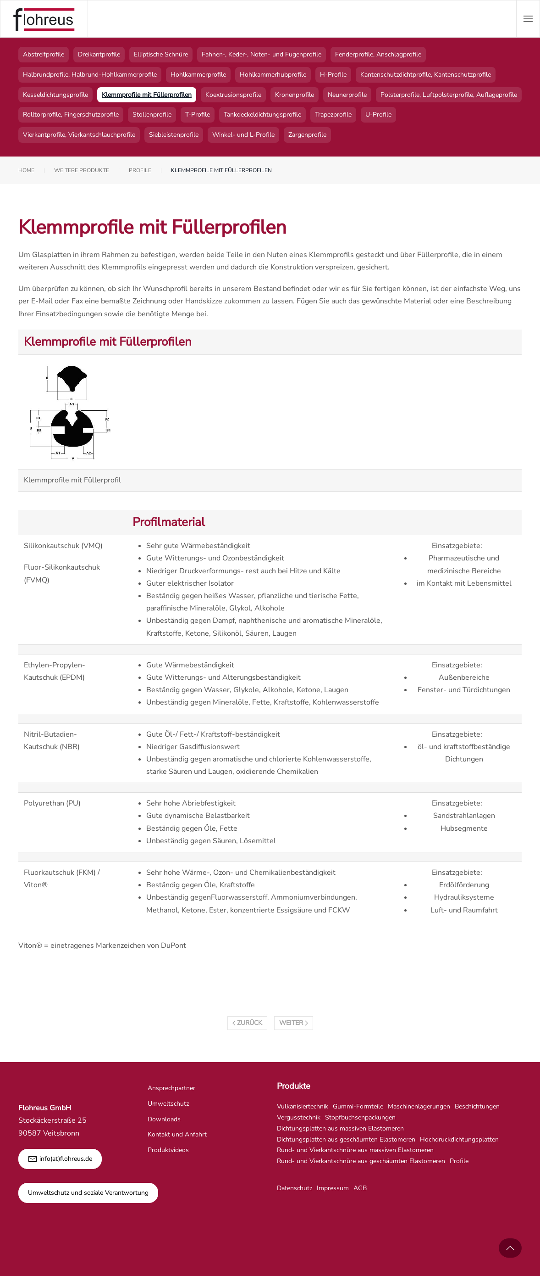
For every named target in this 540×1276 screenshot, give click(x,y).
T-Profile (197, 114)
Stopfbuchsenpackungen (360, 1117)
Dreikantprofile (99, 54)
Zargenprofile (307, 134)
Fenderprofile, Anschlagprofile (378, 54)
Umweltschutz (168, 1103)
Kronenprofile (294, 94)
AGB (360, 1188)
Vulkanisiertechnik (302, 1106)
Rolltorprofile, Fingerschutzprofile (71, 114)
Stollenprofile (151, 114)
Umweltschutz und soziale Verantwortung (88, 1192)
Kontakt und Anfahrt (177, 1134)
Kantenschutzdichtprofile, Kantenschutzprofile (425, 74)
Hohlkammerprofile (198, 74)
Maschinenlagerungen (419, 1106)
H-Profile (333, 74)
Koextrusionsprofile (233, 94)
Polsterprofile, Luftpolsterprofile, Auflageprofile (448, 94)
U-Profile (378, 114)
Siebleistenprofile (173, 134)
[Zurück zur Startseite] (44, 18)
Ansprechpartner (171, 1088)
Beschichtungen (477, 1106)
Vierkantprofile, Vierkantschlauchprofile (79, 134)
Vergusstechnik (298, 1117)
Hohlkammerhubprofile (273, 74)
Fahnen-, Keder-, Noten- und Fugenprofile (261, 54)
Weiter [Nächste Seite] (293, 1023)
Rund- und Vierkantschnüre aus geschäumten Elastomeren (361, 1161)
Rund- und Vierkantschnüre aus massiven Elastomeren (355, 1150)
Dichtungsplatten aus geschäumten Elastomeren (346, 1139)
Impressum (333, 1188)
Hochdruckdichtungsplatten (459, 1139)
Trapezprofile (333, 114)
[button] (528, 18)
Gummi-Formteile (358, 1106)
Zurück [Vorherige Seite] (247, 1023)
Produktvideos (168, 1150)
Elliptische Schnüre (161, 54)
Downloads (164, 1119)
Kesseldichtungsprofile (55, 94)
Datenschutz (294, 1188)
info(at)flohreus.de (60, 1159)
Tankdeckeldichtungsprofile (262, 114)
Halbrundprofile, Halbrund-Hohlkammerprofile (90, 74)
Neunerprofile (347, 94)
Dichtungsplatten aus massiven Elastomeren (340, 1128)
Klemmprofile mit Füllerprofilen (147, 94)
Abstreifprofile (43, 54)
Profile (459, 1161)
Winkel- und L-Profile (243, 134)
